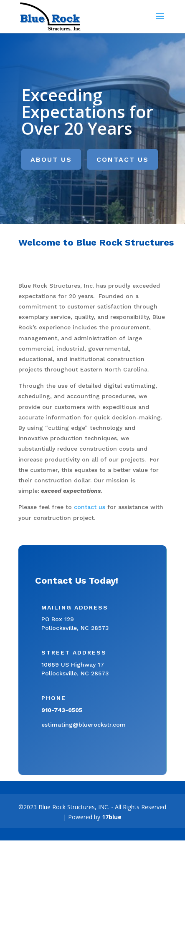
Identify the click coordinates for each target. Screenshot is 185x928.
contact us (89, 507)
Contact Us (122, 159)
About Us (51, 159)
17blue (112, 817)
